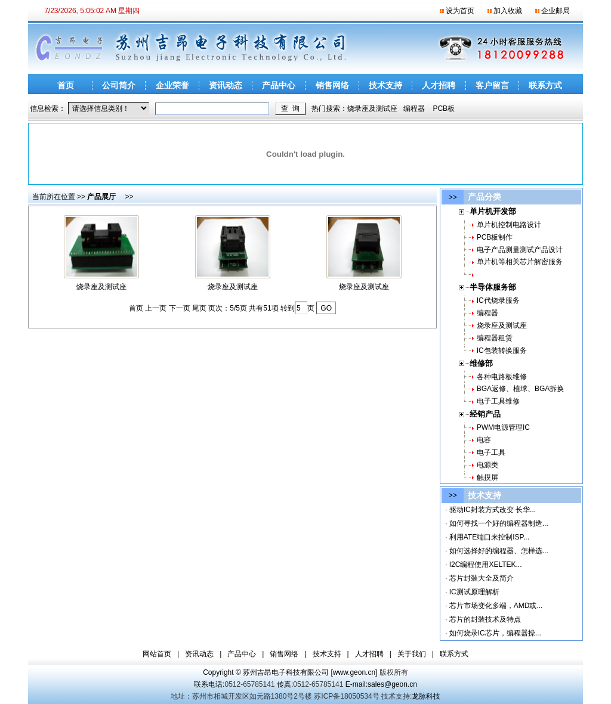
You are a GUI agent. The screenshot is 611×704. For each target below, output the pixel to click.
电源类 (487, 465)
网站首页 (157, 654)
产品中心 (278, 85)
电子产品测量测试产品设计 (520, 250)
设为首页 (460, 11)
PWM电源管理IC (503, 427)
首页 (65, 85)
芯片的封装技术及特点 (485, 619)
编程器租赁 (495, 338)
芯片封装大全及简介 (481, 578)
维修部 (475, 363)
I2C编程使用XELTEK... (485, 564)
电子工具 (491, 452)
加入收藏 (507, 11)
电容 (484, 440)
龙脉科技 (426, 696)
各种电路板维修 (502, 377)
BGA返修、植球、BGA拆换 (520, 388)
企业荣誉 (172, 85)
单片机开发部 (487, 211)
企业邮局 (555, 11)
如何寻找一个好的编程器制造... (498, 523)
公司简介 (118, 85)
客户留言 (492, 85)
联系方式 (545, 85)
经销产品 (479, 414)
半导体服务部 (487, 287)
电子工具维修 (498, 401)
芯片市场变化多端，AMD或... (496, 605)
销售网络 (332, 85)
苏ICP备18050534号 (346, 696)
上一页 (155, 308)
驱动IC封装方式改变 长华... (492, 509)
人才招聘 (438, 85)
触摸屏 (487, 477)
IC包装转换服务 (502, 350)
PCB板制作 (495, 237)
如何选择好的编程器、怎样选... (498, 551)
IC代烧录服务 (498, 300)
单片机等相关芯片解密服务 (520, 262)
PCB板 (444, 108)
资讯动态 (225, 85)
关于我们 (411, 654)
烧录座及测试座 (372, 108)
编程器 (414, 108)
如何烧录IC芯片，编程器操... (495, 633)
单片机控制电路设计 (509, 225)
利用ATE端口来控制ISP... (489, 537)
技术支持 (385, 85)
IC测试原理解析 (474, 592)
